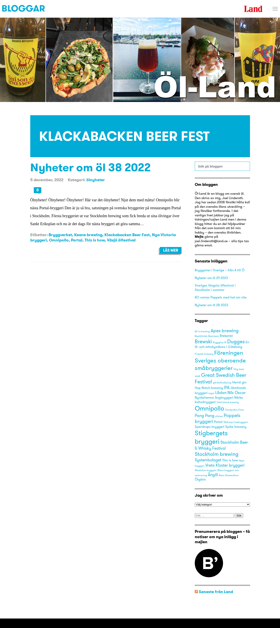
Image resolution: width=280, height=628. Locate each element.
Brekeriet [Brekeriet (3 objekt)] (226, 336)
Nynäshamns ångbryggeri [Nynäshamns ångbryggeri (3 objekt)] (214, 398)
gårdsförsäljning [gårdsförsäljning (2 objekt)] (222, 382)
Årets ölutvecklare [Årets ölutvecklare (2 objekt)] (228, 475)
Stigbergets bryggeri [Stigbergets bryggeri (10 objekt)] (211, 437)
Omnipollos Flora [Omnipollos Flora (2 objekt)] (234, 409)
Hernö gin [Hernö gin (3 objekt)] (239, 382)
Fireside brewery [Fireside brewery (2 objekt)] (204, 354)
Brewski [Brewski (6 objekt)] (203, 341)
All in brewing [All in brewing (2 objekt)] (202, 331)
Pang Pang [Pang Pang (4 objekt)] (204, 415)
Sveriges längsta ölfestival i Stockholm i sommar (215, 287)
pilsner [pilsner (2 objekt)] (219, 416)
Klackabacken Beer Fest (127, 234)
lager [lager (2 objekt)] (211, 393)
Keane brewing (88, 234)
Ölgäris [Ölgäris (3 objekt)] (200, 479)
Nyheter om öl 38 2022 (90, 167)
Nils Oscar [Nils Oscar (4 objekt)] (236, 392)
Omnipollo (59, 240)
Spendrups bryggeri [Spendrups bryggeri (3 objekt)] (209, 427)
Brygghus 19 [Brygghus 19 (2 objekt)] (219, 342)
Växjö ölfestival (121, 240)
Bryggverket (60, 234)
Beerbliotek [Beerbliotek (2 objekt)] (201, 336)
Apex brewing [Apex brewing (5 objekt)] (225, 330)
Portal (76, 240)
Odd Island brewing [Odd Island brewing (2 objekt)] (228, 402)
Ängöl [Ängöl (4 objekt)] (213, 474)
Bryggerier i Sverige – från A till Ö (219, 270)
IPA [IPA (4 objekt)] (226, 387)
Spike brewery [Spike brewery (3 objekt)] (235, 427)
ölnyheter (95, 179)
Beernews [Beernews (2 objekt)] (213, 336)
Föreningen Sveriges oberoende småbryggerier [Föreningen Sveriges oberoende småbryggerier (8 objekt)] (220, 360)
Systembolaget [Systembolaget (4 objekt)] (208, 459)
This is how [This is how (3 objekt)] (230, 460)
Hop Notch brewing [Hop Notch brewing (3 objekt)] (209, 388)
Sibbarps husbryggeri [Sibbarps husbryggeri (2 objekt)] (235, 422)
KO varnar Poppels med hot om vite (220, 297)
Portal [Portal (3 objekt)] (218, 422)
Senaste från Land (216, 591)
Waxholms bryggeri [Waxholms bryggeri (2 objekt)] (205, 470)
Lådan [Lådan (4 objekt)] (221, 392)
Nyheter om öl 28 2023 (211, 305)
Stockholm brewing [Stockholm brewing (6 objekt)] (216, 454)
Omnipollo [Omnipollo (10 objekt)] (209, 408)
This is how (95, 240)
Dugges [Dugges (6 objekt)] (236, 341)
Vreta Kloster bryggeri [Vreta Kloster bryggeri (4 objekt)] (224, 465)
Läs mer (170, 250)
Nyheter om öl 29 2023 (211, 278)
